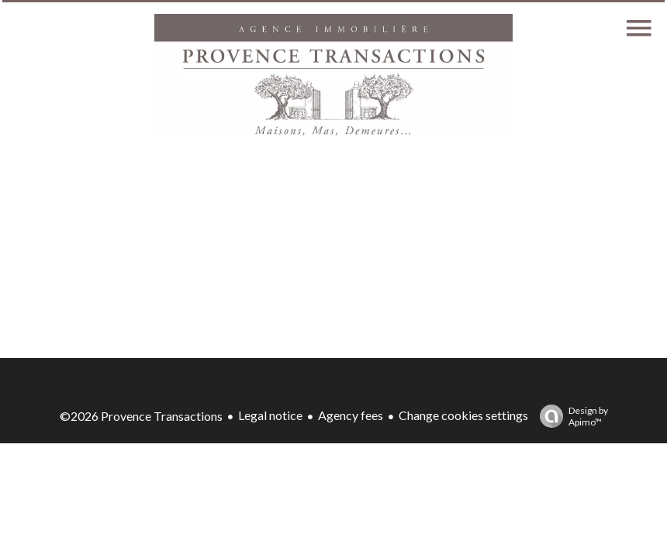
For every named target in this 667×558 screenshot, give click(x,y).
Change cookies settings (463, 415)
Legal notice (270, 415)
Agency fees (350, 415)
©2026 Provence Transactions (141, 415)
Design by (570, 416)
